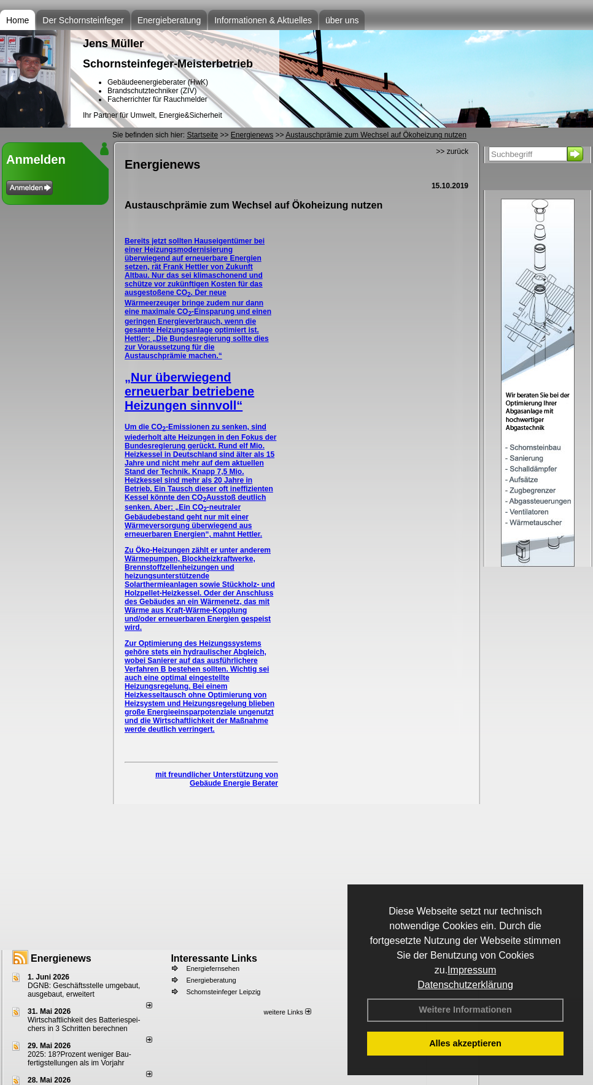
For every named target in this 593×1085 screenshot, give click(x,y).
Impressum (472, 970)
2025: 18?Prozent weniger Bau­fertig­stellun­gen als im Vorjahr (79, 1058)
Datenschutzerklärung (465, 985)
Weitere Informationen (465, 1009)
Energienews (61, 958)
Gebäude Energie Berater (234, 783)
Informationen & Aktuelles (263, 20)
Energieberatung (169, 20)
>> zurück (452, 151)
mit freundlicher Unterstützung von (216, 774)
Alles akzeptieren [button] (465, 1043)
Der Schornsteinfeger (82, 20)
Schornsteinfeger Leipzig (223, 991)
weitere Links (287, 1012)
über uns (342, 20)
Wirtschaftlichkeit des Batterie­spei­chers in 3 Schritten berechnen (84, 1024)
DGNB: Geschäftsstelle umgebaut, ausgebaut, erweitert (84, 990)
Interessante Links (214, 958)
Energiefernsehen (212, 968)
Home (17, 20)
